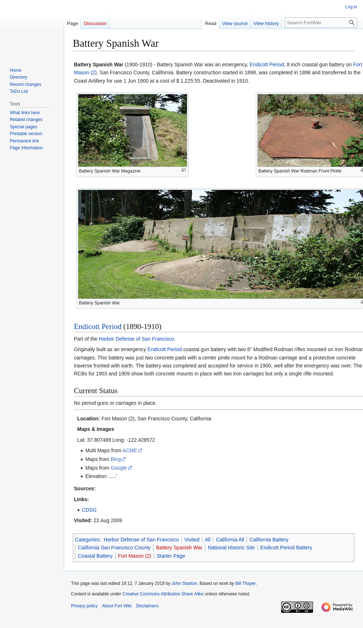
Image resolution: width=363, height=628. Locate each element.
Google (118, 468)
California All (230, 539)
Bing (115, 459)
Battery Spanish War (179, 547)
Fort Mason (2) (134, 556)
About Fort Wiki (117, 605)
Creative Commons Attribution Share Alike (162, 593)
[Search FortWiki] (321, 22)
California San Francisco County (114, 547)
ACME (129, 450)
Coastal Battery (95, 556)
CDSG (89, 510)
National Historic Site (231, 547)
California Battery (269, 539)
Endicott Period (267, 64)
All (208, 539)
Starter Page (171, 556)
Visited (192, 539)
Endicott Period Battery (286, 547)
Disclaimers (147, 605)
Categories (87, 539)
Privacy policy (84, 605)
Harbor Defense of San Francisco (136, 339)
